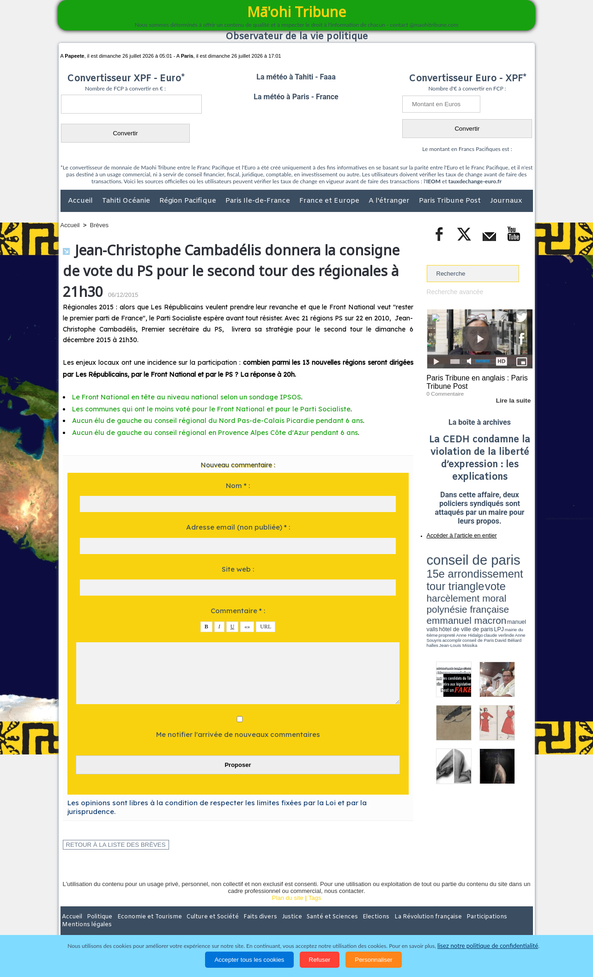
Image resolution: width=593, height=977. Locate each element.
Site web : (238, 569)
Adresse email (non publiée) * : (238, 527)
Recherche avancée (453, 291)
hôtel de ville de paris (513, 578)
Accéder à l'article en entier (457, 533)
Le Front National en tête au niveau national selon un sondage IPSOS (179, 397)
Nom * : (238, 485)
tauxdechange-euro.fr (475, 181)
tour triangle (491, 563)
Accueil (81, 200)
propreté (458, 583)
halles (468, 586)
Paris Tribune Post (451, 200)
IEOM (433, 181)
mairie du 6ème (442, 583)
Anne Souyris (509, 583)
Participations (462, 917)
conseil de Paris (436, 586)
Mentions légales (507, 917)
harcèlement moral (451, 570)
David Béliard (455, 586)
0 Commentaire (444, 392)
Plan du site (287, 897)
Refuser (320, 959)
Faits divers (249, 917)
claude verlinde (491, 583)
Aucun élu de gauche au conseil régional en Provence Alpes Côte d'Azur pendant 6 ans (205, 432)
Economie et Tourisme (145, 917)
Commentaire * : (238, 610)
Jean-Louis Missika (484, 586)
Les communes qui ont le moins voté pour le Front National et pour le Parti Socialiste (202, 409)
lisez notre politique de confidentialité (487, 945)
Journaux (506, 200)
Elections (357, 917)
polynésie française (502, 570)
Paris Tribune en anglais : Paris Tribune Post (475, 381)
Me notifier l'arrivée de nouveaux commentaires (238, 734)
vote (516, 563)
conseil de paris (455, 554)
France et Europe (330, 200)
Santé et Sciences (316, 917)
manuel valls (486, 578)
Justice (278, 917)
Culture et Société (205, 917)
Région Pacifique (188, 200)
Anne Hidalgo (472, 583)
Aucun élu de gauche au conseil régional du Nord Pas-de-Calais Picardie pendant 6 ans (207, 420)
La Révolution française (406, 917)
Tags (315, 897)
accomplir (524, 583)
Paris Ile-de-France (258, 200)
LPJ (430, 583)
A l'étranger (390, 200)
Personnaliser (374, 959)
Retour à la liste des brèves (111, 845)
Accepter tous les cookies (249, 959)
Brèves (99, 225)
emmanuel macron (451, 577)
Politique (98, 917)
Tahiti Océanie (127, 200)
